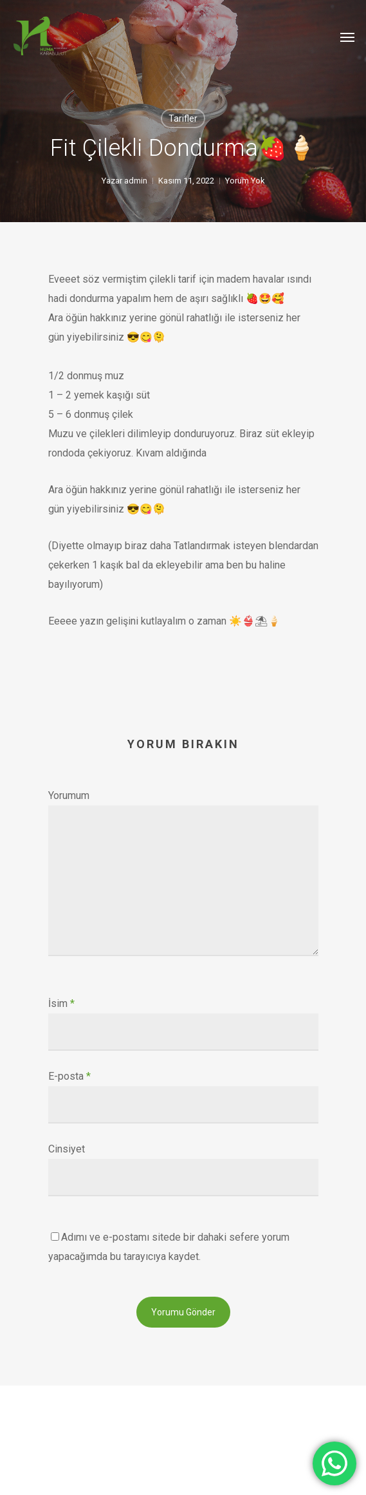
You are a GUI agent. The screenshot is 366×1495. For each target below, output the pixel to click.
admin (135, 180)
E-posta (69, 1076)
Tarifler (183, 118)
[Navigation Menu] (347, 36)
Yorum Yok (245, 180)
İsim (61, 1003)
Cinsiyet (66, 1149)
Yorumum (68, 795)
